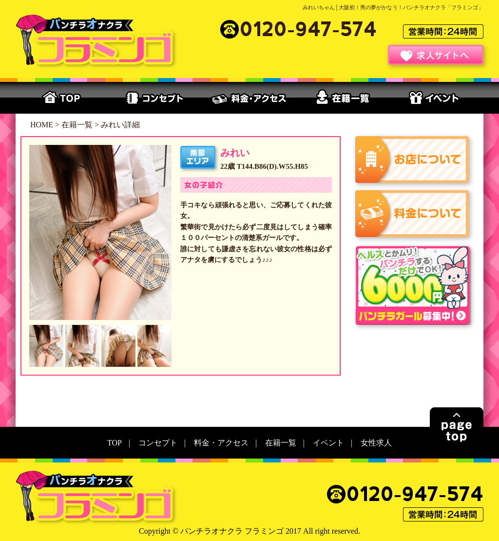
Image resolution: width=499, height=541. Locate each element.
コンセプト (156, 98)
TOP (62, 98)
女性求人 (376, 443)
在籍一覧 (343, 98)
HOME (41, 124)
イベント (436, 98)
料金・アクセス (249, 98)
